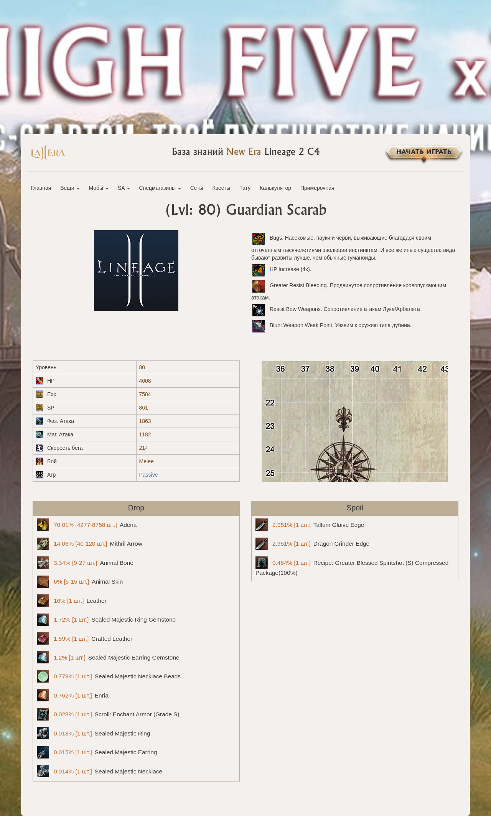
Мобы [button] (99, 188)
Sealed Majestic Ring (93, 733)
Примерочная (317, 188)
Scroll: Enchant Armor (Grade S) (108, 714)
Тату (244, 188)
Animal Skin (80, 582)
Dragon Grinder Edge (312, 544)
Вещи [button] (69, 188)
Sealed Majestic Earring (97, 752)
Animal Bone (85, 562)
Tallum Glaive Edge (309, 524)
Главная (41, 188)
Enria (73, 695)
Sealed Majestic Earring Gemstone (108, 657)
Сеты (196, 188)
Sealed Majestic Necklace (99, 771)
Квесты (222, 188)
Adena (87, 524)
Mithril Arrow (89, 544)
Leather (72, 600)
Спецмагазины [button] (160, 188)
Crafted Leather (84, 638)
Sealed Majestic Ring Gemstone (106, 620)
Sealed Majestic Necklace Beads (109, 676)
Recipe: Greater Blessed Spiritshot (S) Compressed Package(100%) (351, 566)
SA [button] (124, 188)
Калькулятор (275, 188)
